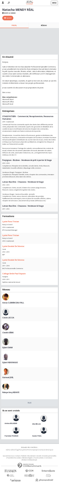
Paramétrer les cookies (14, 458)
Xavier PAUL (37, 436)
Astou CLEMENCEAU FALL (13, 302)
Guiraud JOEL (8, 377)
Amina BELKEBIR (11, 423)
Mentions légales (27, 458)
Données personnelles (49, 456)
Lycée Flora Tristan (10, 221)
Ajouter (9, 18)
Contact (17, 456)
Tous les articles (39, 458)
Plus (29, 403)
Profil (14, 25)
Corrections (48, 458)
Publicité (23, 456)
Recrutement (31, 456)
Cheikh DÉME (7, 332)
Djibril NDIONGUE (10, 362)
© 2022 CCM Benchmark (29, 460)
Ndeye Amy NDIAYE (10, 392)
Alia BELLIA (36, 424)
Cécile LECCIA (8, 317)
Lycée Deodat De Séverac (13, 246)
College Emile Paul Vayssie (14, 273)
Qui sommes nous (8, 456)
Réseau (44, 25)
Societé (39, 456)
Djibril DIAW (7, 347)
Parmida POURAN (11, 436)
